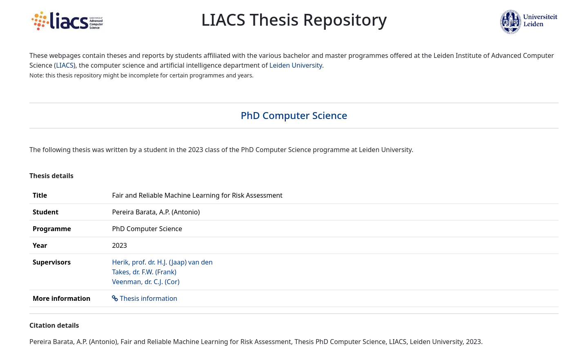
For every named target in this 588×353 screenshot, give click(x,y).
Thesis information (149, 298)
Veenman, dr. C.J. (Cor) (145, 281)
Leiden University (296, 65)
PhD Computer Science (294, 115)
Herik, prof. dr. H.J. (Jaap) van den (162, 262)
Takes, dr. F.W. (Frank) (144, 271)
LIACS (65, 65)
